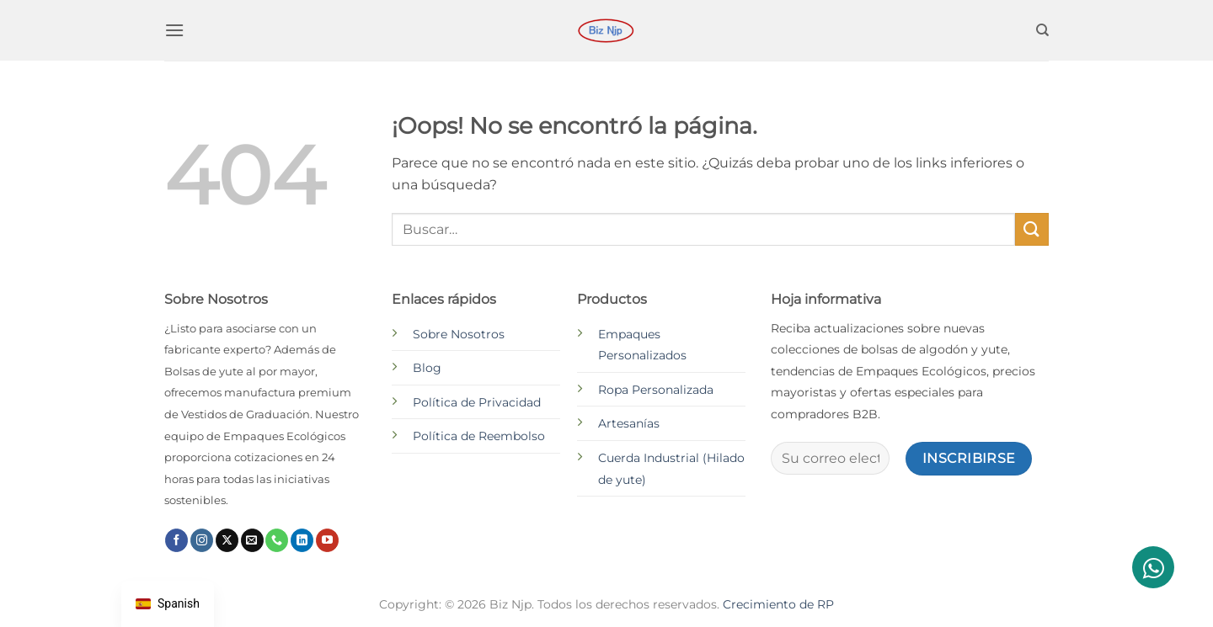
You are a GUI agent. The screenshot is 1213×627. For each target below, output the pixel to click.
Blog (427, 367)
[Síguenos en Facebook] (176, 540)
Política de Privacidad (477, 402)
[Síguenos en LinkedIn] (302, 540)
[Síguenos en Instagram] (201, 540)
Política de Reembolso (479, 436)
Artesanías (629, 423)
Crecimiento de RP (778, 604)
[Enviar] (1032, 229)
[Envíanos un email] (252, 540)
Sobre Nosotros (459, 334)
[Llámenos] (276, 540)
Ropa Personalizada (655, 389)
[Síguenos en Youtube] (327, 540)
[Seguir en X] (227, 540)
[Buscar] (1042, 30)
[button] (174, 29)
